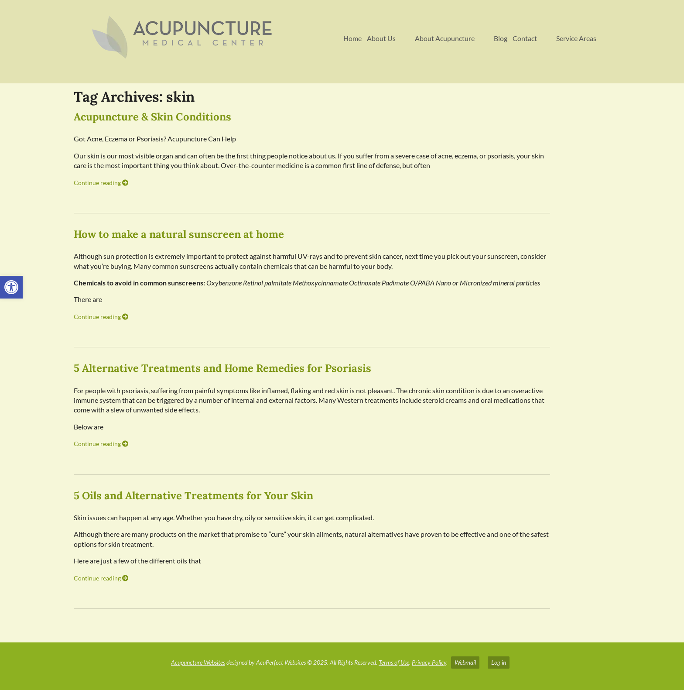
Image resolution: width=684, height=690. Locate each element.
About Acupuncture (445, 38)
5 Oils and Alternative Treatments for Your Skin (193, 495)
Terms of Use (394, 662)
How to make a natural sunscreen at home (179, 234)
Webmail (465, 662)
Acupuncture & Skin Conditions (152, 117)
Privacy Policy (429, 662)
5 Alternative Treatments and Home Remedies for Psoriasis (222, 368)
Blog (500, 38)
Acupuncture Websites (198, 662)
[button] (11, 287)
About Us (381, 38)
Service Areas (576, 38)
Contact (525, 38)
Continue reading (101, 182)
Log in (498, 662)
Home (352, 38)
